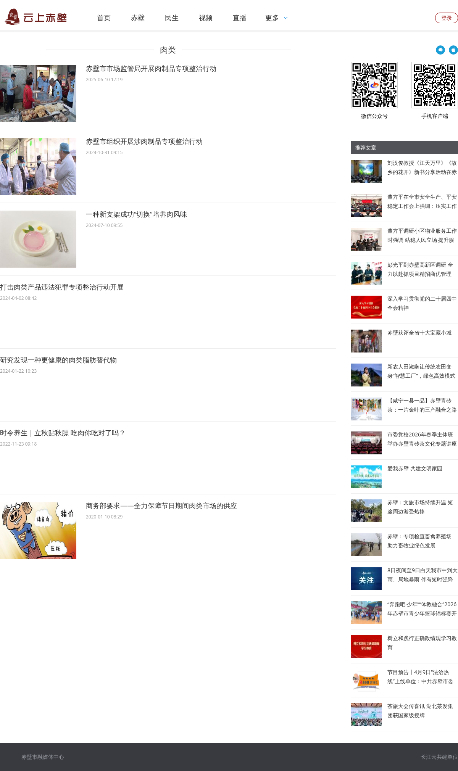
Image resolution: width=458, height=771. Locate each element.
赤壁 (138, 17)
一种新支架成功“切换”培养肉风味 (136, 214)
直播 (240, 17)
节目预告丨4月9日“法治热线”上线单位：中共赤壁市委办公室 (420, 681)
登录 (446, 17)
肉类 (168, 49)
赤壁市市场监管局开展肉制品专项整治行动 (151, 68)
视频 (206, 17)
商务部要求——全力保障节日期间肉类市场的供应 (161, 505)
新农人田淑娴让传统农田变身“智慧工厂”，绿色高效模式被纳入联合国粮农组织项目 (421, 375)
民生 (172, 17)
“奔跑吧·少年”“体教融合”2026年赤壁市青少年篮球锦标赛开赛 (422, 613)
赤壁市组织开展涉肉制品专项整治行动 (144, 141)
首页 (104, 17)
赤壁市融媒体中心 (42, 756)
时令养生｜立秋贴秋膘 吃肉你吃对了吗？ (63, 432)
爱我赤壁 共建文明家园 (414, 468)
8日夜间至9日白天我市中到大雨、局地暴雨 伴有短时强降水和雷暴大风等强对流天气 (422, 579)
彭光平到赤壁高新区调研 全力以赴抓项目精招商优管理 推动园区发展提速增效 (420, 274)
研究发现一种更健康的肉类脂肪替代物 (58, 359)
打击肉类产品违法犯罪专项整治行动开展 (62, 286)
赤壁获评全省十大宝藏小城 (419, 332)
